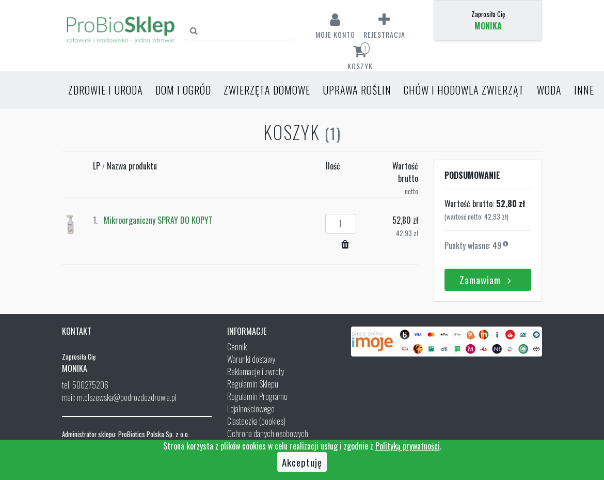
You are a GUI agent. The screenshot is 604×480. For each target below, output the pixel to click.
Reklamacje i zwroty (255, 371)
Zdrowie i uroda (105, 90)
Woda (549, 90)
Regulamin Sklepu (252, 384)
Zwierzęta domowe (267, 90)
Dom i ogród (183, 90)
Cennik (237, 346)
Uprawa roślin (357, 90)
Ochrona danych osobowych (267, 433)
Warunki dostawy (251, 359)
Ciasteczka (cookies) (256, 421)
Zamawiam (487, 279)
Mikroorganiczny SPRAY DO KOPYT (158, 220)
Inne (584, 90)
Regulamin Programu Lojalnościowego (257, 402)
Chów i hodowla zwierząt (464, 90)
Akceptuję (302, 462)
